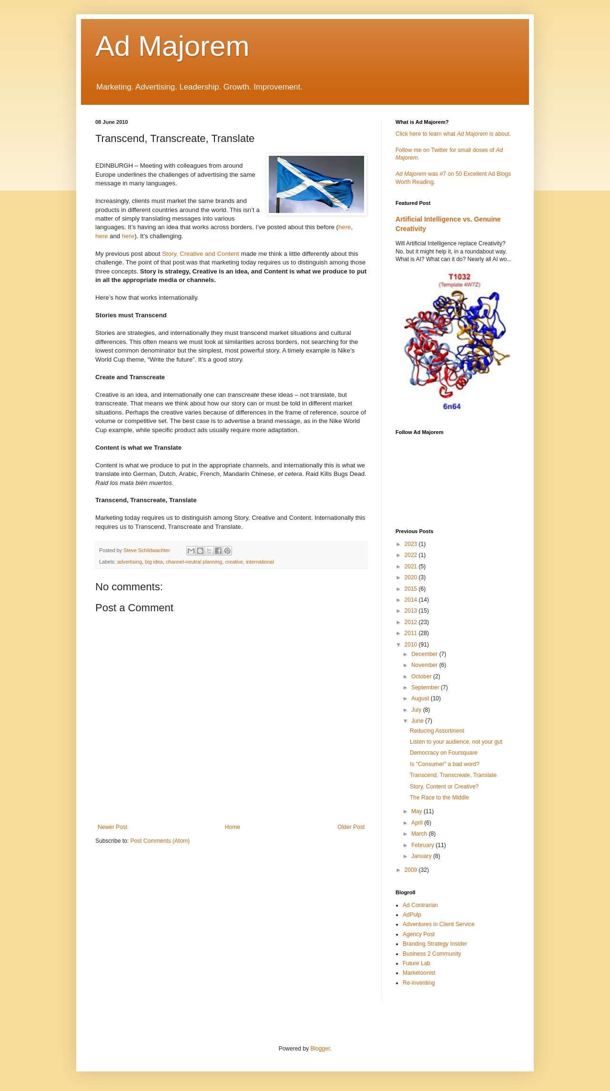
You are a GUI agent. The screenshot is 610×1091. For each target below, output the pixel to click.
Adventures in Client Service (439, 924)
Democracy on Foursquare (444, 752)
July (417, 710)
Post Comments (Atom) (160, 841)
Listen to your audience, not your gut (456, 741)
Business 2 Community (432, 953)
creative (234, 562)
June (418, 720)
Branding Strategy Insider (435, 943)
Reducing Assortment (437, 730)
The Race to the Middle (439, 797)
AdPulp (412, 914)
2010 (412, 644)
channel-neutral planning (194, 562)
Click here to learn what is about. (453, 134)
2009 (412, 870)
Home (232, 827)
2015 (412, 589)
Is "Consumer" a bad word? (444, 764)
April (417, 822)
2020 (412, 577)
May (417, 811)
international (260, 562)
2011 (412, 633)
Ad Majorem (172, 46)
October (422, 676)
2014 (412, 599)
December (425, 654)
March (420, 833)
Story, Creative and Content (200, 253)
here (344, 227)
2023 (412, 544)
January (422, 856)
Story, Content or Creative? (444, 786)
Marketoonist (419, 973)
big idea (154, 562)
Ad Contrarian (420, 905)
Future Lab (416, 963)
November (425, 665)
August (421, 698)
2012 (412, 622)
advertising (129, 562)
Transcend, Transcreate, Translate (453, 775)
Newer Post (112, 827)
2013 (412, 610)
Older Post (351, 827)
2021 (412, 566)
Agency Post (419, 934)
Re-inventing (419, 983)
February (423, 845)
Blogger (320, 1048)
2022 (412, 555)
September (426, 687)
